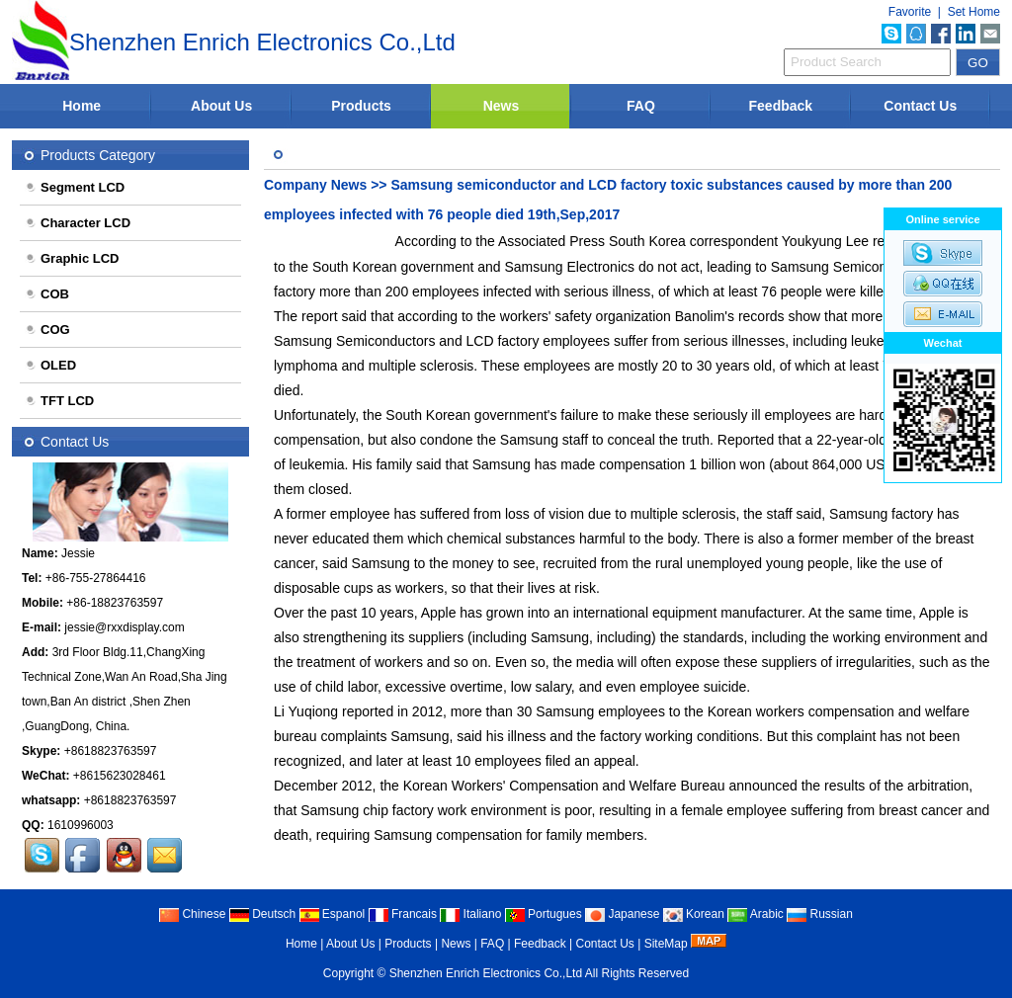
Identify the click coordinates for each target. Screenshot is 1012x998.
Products (361, 106)
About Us (221, 106)
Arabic (755, 914)
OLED (50, 365)
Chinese (192, 914)
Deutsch (262, 914)
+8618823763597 (110, 751)
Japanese (622, 914)
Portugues (543, 914)
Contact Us (920, 106)
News (501, 106)
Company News (315, 185)
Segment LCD (75, 187)
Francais (403, 914)
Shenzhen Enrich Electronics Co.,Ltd (485, 973)
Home (81, 106)
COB (47, 294)
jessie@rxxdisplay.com (124, 627)
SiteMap (666, 944)
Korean (693, 914)
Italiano (470, 914)
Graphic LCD (72, 258)
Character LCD (77, 222)
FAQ (641, 106)
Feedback (781, 106)
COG (47, 329)
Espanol (332, 914)
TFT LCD (59, 400)
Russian (820, 914)
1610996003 (80, 825)
